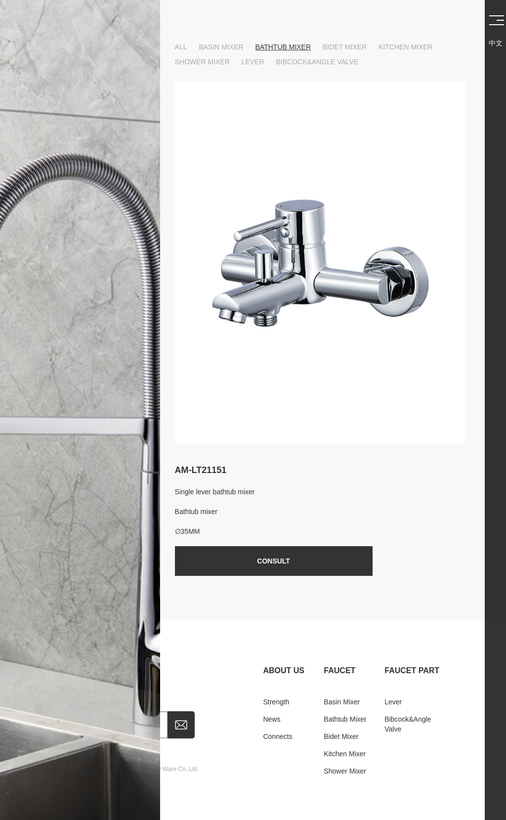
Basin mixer (221, 47)
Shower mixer (202, 62)
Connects (277, 736)
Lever (253, 62)
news (271, 719)
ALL (181, 47)
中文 (496, 43)
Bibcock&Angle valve (317, 62)
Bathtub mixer (283, 47)
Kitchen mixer (406, 47)
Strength (276, 702)
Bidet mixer (345, 47)
